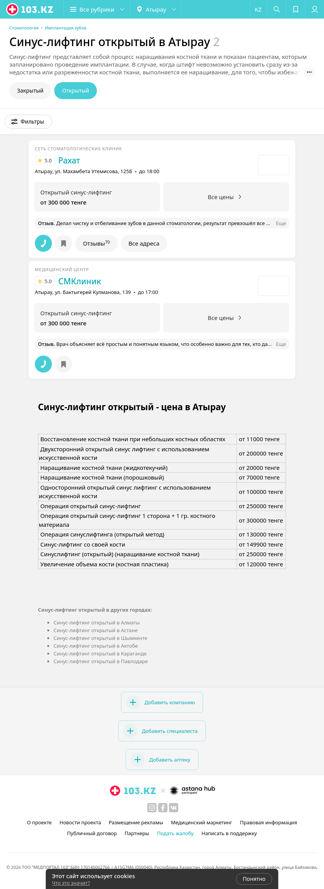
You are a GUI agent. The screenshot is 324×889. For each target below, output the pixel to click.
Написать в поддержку (229, 833)
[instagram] (152, 807)
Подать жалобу (175, 833)
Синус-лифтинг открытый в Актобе (95, 645)
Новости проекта (80, 822)
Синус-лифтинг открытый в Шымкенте (100, 638)
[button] (97, 9)
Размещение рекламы (136, 822)
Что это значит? (71, 882)
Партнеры (136, 833)
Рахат (69, 160)
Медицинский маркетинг (201, 822)
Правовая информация (268, 822)
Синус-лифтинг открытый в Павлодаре (100, 661)
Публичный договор (92, 833)
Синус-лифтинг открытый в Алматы (96, 622)
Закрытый (30, 90)
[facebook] (162, 807)
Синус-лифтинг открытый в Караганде (99, 653)
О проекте (39, 822)
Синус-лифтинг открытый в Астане (95, 630)
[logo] (30, 9)
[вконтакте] (173, 807)
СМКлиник (79, 281)
